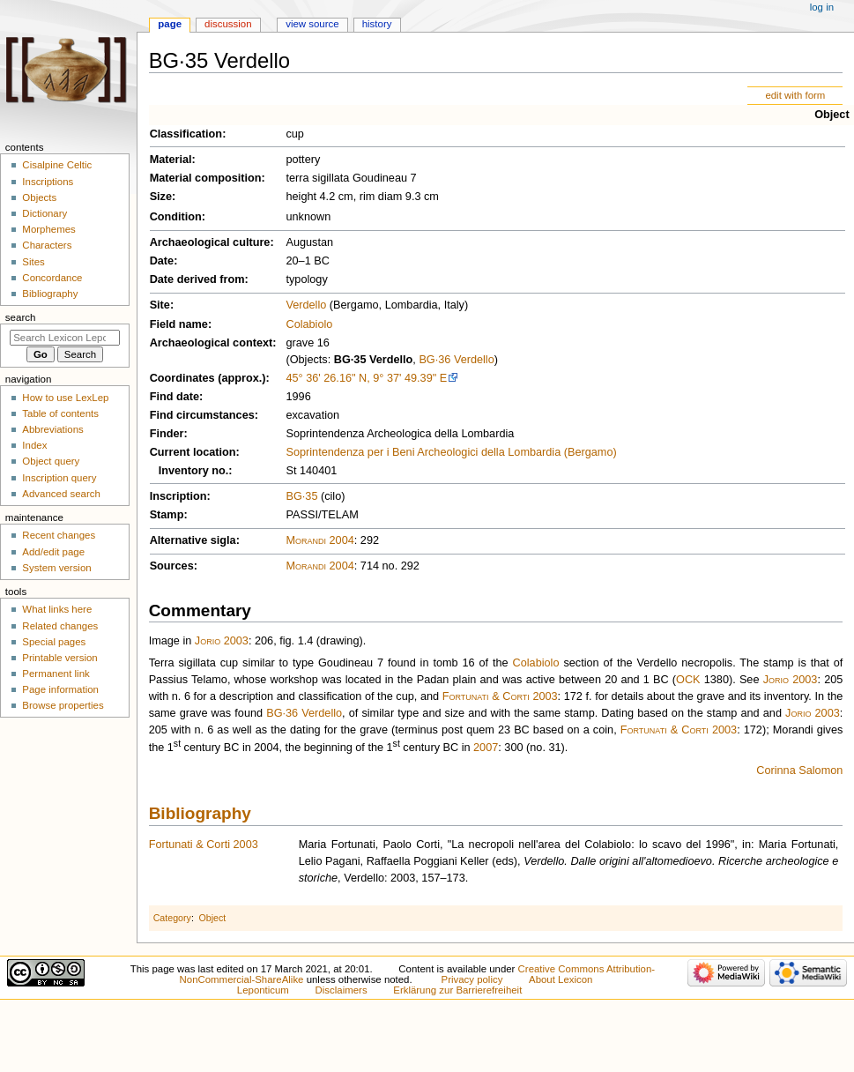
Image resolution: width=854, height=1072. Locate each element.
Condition (176, 217)
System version (56, 567)
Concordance (52, 277)
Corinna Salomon (799, 770)
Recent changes (58, 535)
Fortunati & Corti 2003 (500, 696)
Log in (822, 7)
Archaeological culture (210, 242)
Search (20, 317)
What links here (57, 609)
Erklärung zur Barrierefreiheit (457, 990)
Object (831, 114)
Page (170, 24)
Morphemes (48, 229)
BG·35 (301, 496)
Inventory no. (194, 471)
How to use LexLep (65, 397)
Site (160, 305)
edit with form (795, 95)
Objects (39, 197)
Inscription (178, 496)
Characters (46, 245)
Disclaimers (342, 990)
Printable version (59, 657)
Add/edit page (53, 552)
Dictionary (44, 213)
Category (172, 917)
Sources (172, 566)
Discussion (227, 24)
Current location (193, 452)
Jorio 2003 (222, 641)
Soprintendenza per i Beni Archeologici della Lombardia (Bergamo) (451, 452)
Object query (50, 461)
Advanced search (61, 493)
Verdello (306, 305)
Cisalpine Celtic (57, 165)
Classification (186, 134)
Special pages (53, 641)
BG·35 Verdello (373, 360)
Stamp (167, 515)
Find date (174, 397)
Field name (179, 324)
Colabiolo (309, 324)
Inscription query (59, 478)
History (377, 24)
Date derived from (197, 279)
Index (34, 445)
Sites (33, 262)
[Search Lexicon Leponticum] (65, 338)
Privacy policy (472, 979)
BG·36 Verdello (456, 360)
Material (171, 159)
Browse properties (62, 705)
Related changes (60, 626)
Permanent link (55, 673)
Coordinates (182, 378)
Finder (167, 434)
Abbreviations (52, 429)
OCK (688, 680)
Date (162, 261)
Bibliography (200, 813)
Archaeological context (211, 343)
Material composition (206, 178)
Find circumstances (202, 415)
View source (312, 24)
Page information (60, 689)
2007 (485, 747)
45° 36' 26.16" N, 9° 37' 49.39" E (366, 378)
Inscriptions (47, 181)
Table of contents (60, 413)
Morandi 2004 (319, 540)
